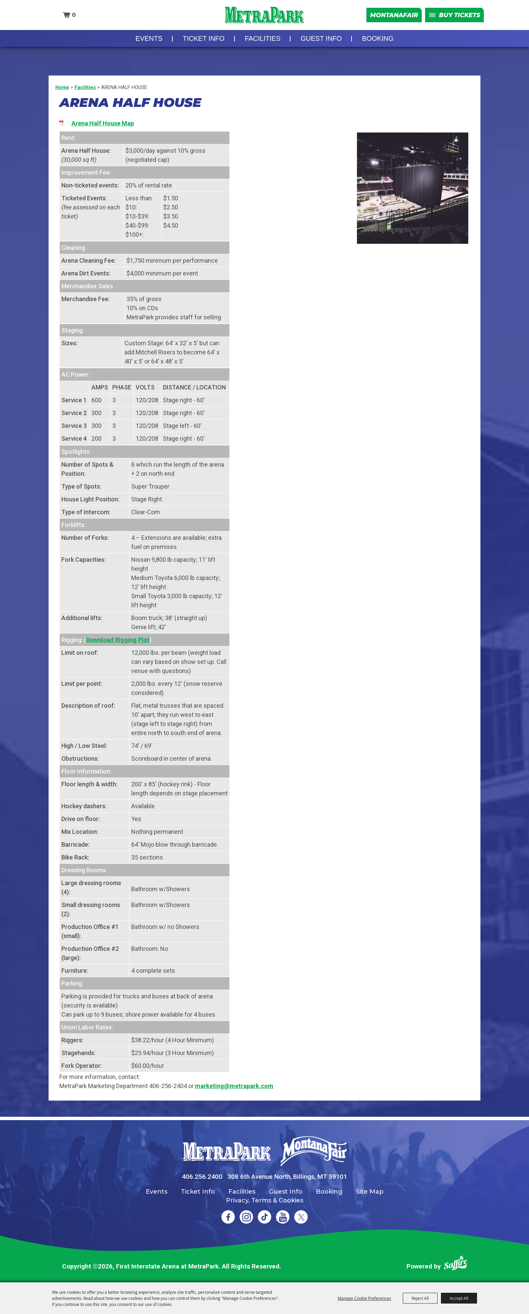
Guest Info (321, 42)
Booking (377, 42)
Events (149, 42)
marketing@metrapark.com (234, 1085)
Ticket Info (204, 42)
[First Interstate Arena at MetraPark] (264, 17)
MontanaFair (385, 17)
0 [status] (72, 17)
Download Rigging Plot (117, 639)
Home (62, 87)
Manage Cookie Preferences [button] (364, 1298)
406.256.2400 (202, 1176)
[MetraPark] (227, 1151)
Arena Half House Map (103, 123)
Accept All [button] (459, 1298)
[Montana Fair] (313, 1151)
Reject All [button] (420, 1298)
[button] (413, 188)
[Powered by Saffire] (455, 1264)
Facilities (263, 42)
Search (52, 17)
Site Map (370, 1191)
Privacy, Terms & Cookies (264, 1200)
